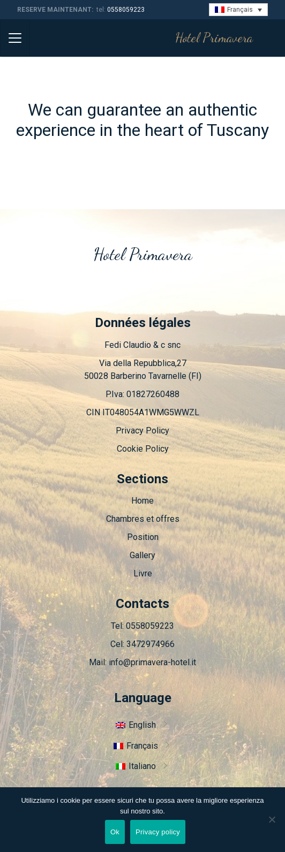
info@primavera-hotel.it (152, 662)
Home (142, 501)
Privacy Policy (142, 430)
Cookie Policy (143, 449)
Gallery (142, 555)
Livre (142, 573)
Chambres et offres (142, 519)
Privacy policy (158, 832)
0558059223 (126, 9)
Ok (114, 832)
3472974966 (150, 644)
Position (143, 537)
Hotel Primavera (214, 37)
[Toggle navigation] (15, 38)
